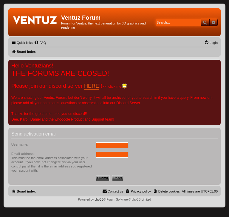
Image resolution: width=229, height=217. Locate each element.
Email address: (23, 154)
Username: (19, 144)
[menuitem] (40, 42)
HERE (91, 86)
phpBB (99, 199)
